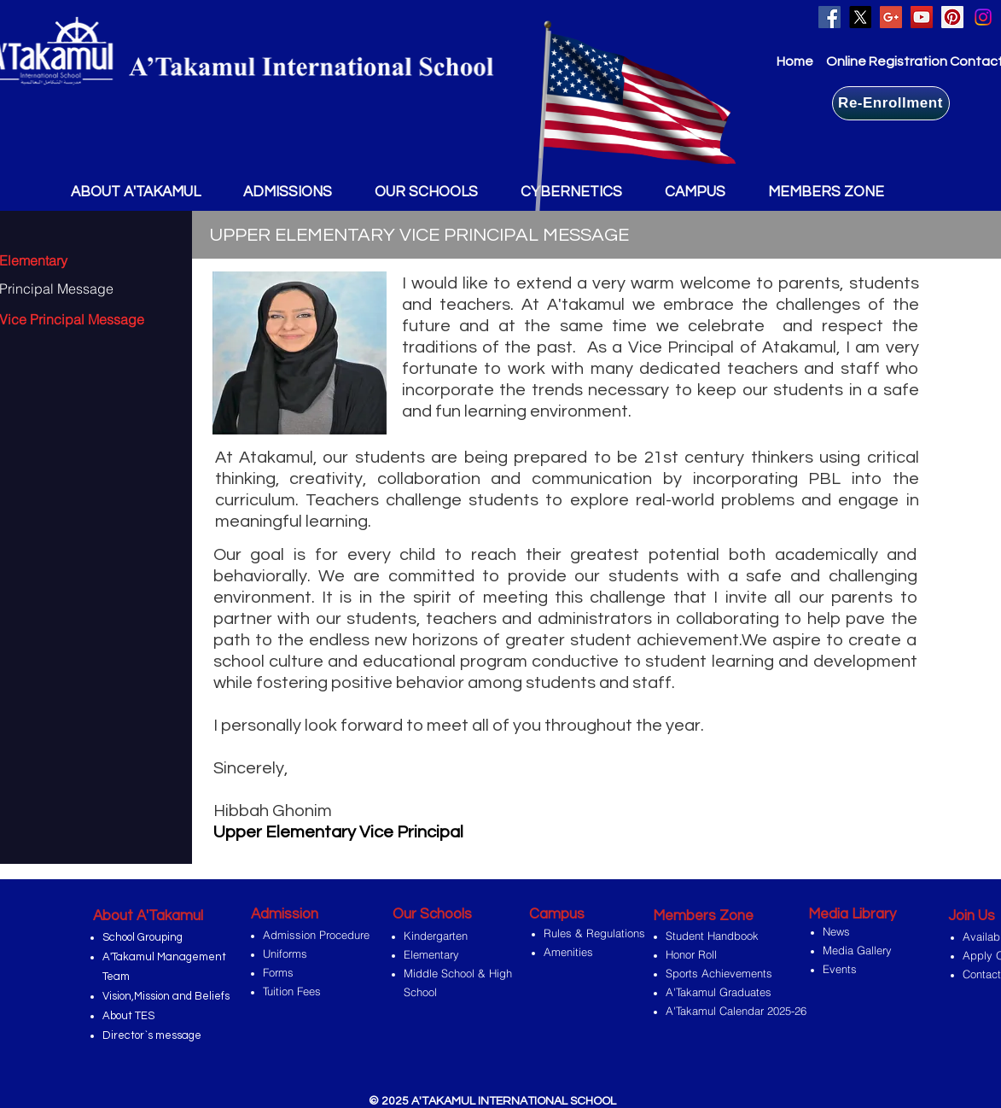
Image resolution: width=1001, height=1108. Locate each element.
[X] (860, 17)
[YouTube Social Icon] (922, 17)
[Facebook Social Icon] (829, 17)
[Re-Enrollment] (891, 103)
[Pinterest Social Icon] (952, 17)
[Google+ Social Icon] (891, 17)
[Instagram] (983, 17)
